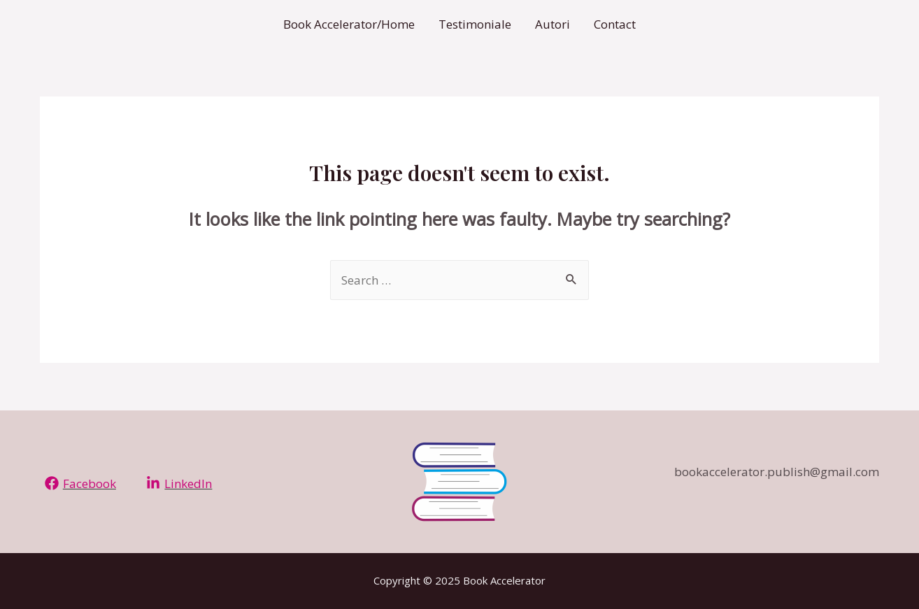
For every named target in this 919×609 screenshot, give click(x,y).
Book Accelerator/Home (349, 24)
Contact (615, 24)
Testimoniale (475, 24)
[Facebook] (80, 483)
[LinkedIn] (180, 483)
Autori (552, 24)
